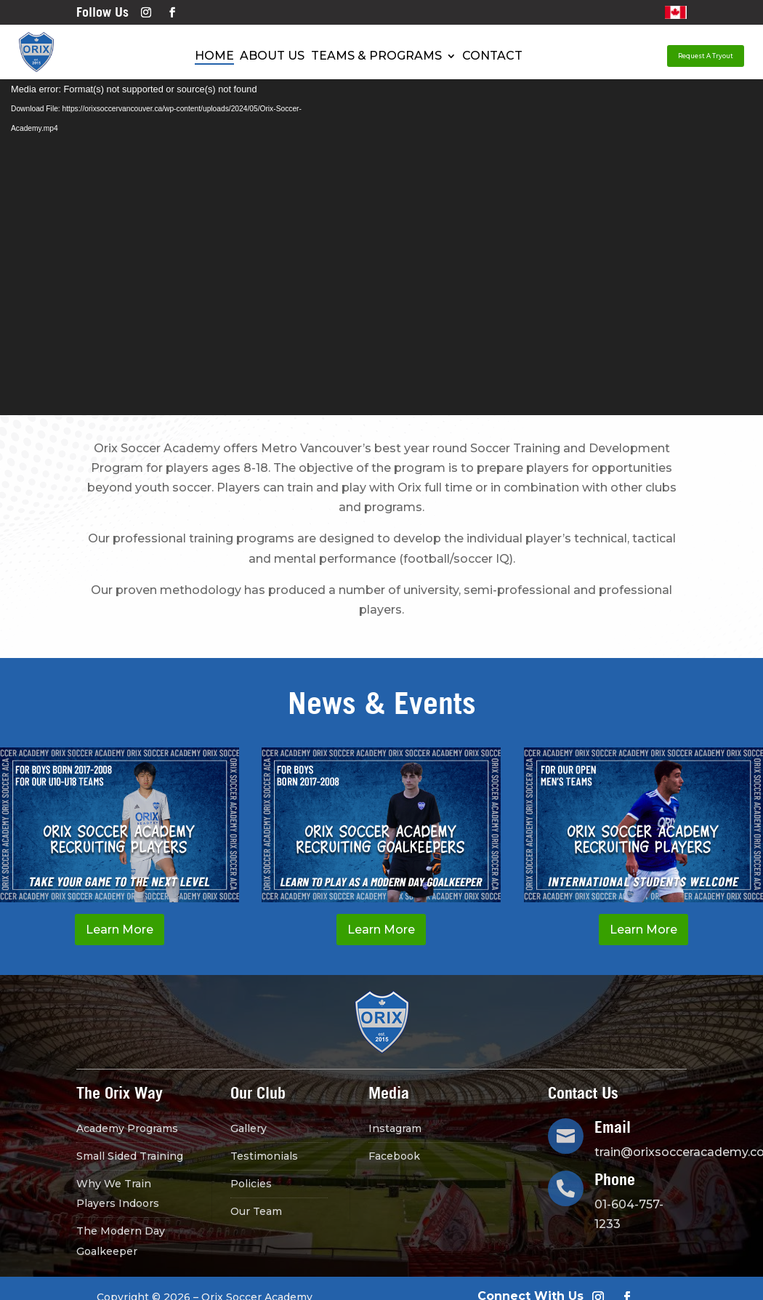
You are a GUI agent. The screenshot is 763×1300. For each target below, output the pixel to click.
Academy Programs (127, 1128)
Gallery (248, 1128)
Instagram (394, 1128)
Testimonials (264, 1156)
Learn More (119, 929)
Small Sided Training (129, 1156)
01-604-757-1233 (628, 1214)
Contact (492, 56)
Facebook (394, 1156)
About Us (272, 56)
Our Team (256, 1211)
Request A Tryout (705, 56)
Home (214, 56)
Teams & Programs (376, 56)
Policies (251, 1183)
